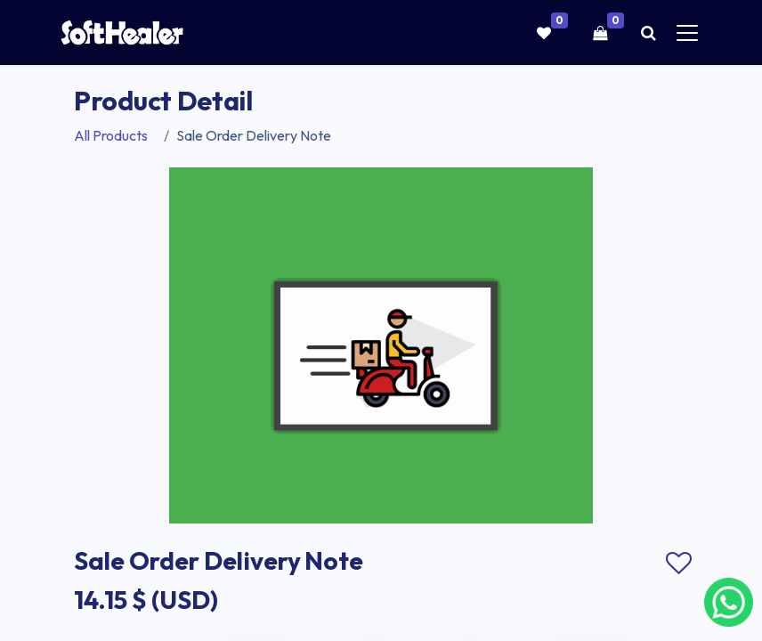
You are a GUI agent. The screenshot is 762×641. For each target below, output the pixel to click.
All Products (111, 135)
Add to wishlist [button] (678, 563)
